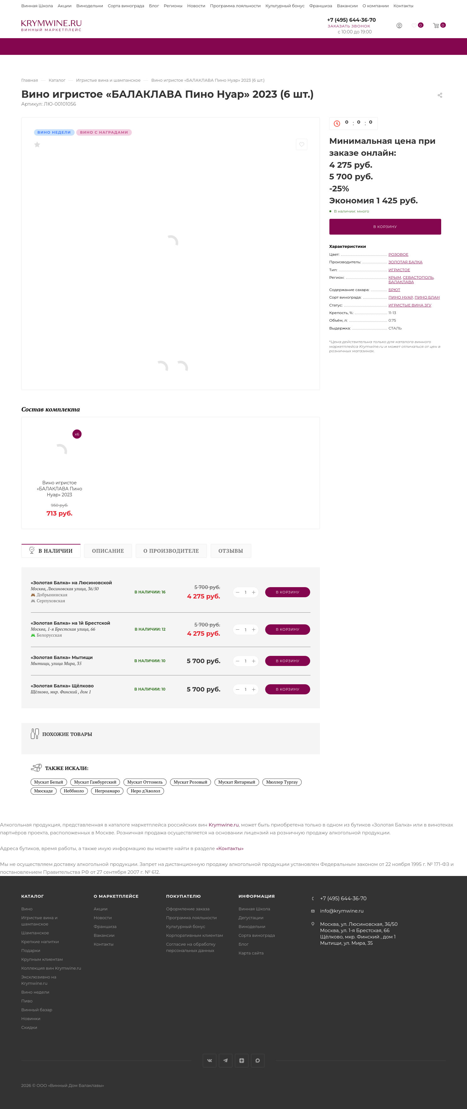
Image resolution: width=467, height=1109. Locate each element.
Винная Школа (37, 5)
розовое (398, 254)
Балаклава (401, 281)
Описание (108, 550)
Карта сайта (251, 952)
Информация (257, 896)
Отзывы (231, 550)
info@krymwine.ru (342, 911)
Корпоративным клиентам (194, 935)
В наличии (56, 550)
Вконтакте (209, 1060)
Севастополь (418, 277)
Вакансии (347, 5)
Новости (196, 5)
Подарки (30, 950)
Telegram (225, 1060)
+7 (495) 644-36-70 (351, 20)
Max (258, 1060)
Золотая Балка (406, 262)
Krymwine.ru (223, 825)
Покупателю (183, 896)
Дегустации (251, 917)
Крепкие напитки (40, 941)
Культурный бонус (285, 5)
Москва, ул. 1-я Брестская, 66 (355, 930)
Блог (154, 5)
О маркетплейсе (116, 896)
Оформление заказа (188, 908)
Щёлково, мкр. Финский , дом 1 (358, 937)
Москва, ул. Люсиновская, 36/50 (359, 924)
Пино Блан (427, 297)
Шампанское (35, 932)
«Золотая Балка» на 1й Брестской (71, 623)
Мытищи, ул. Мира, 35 (346, 943)
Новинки (31, 1018)
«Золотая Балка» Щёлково (62, 686)
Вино (27, 908)
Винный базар (36, 1009)
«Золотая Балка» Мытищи (62, 657)
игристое (399, 269)
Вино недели (35, 992)
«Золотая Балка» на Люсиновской (71, 583)
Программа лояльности (235, 5)
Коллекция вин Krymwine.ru (51, 968)
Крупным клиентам (42, 959)
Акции (64, 5)
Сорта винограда (126, 5)
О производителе (171, 550)
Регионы (173, 5)
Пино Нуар (401, 297)
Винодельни (89, 5)
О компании (375, 5)
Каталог (32, 896)
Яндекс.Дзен (241, 1060)
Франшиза (320, 5)
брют (394, 289)
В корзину (385, 227)
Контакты (403, 5)
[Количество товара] (245, 592)
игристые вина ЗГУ (410, 305)
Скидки (29, 1027)
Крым (395, 277)
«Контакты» (229, 848)
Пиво (27, 1000)
